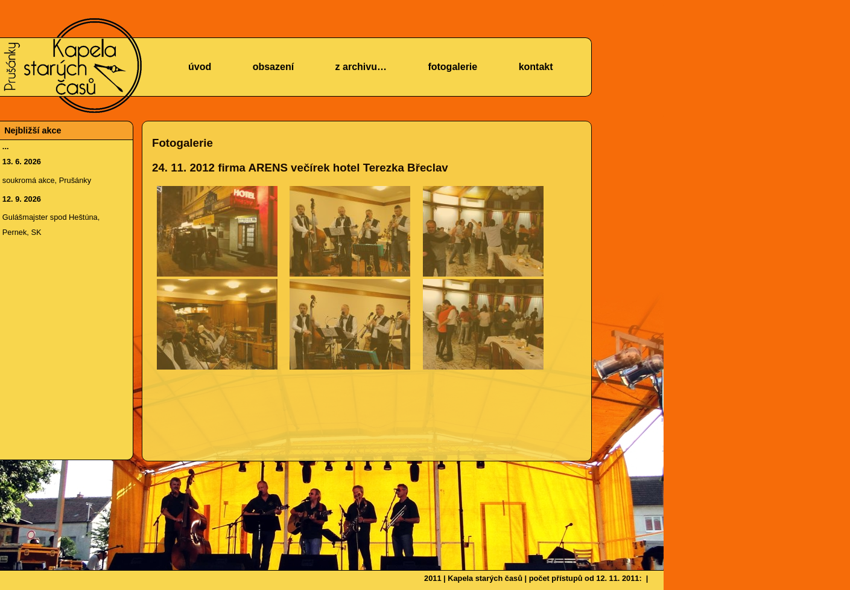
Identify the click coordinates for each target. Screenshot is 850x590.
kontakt (536, 67)
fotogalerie (452, 67)
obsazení (273, 67)
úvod (199, 67)
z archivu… (361, 67)
